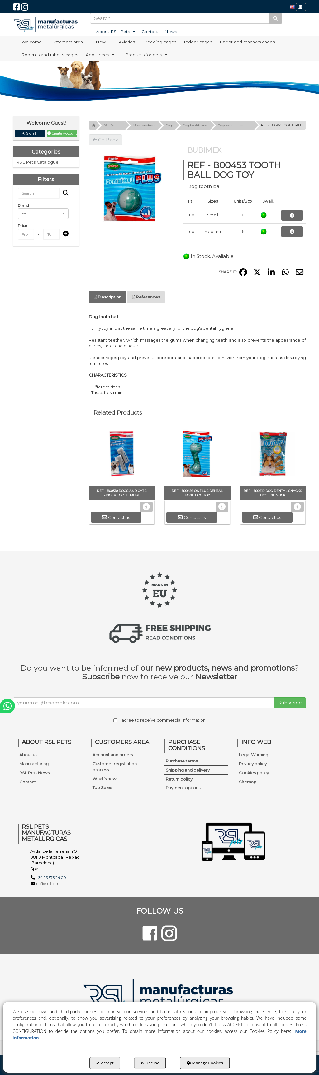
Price (22, 225)
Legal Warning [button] (253, 754)
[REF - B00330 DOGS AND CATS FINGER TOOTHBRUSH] (122, 455)
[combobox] (43, 213)
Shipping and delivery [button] (188, 769)
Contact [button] (27, 781)
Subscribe (290, 703)
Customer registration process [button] (115, 766)
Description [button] (107, 296)
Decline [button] (150, 1063)
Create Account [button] (62, 133)
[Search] (275, 18)
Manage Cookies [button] (205, 1063)
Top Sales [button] (102, 787)
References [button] (146, 296)
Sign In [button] (30, 133)
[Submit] (64, 234)
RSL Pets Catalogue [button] (37, 162)
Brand (23, 205)
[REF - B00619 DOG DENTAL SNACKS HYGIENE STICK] (273, 455)
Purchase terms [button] (182, 760)
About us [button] (28, 754)
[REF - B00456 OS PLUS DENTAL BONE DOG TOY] (197, 455)
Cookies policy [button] (254, 772)
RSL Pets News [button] (34, 772)
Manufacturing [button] (34, 763)
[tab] (107, 297)
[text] (180, 18)
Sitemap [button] (247, 781)
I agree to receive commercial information (159, 719)
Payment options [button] (183, 787)
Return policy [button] (179, 779)
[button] (16, 8)
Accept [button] (105, 1063)
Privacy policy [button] (253, 763)
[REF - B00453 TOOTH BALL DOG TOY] (131, 188)
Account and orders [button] (113, 754)
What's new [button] (105, 778)
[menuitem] (292, 7)
